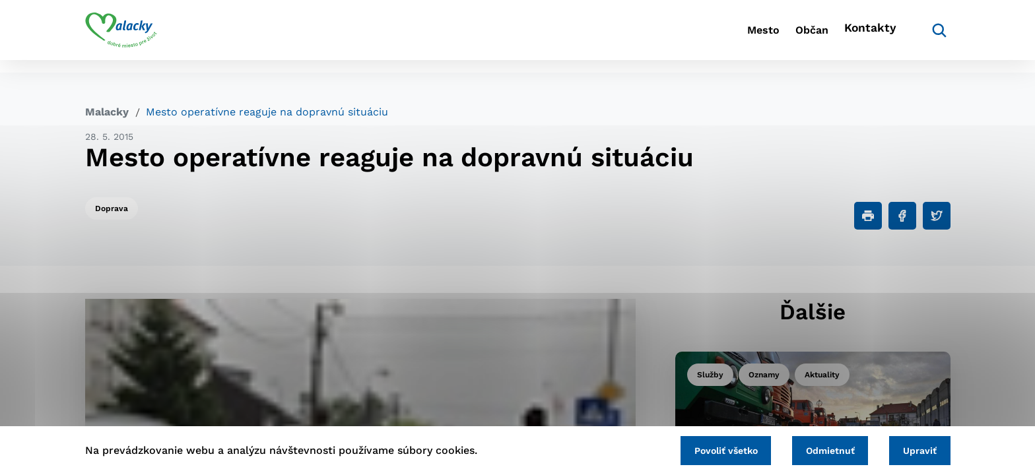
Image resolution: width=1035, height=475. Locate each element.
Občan (794, 36)
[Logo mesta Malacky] (121, 36)
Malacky (107, 112)
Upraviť (915, 448)
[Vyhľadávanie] (930, 36)
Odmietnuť (815, 448)
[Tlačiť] (868, 216)
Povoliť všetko (701, 448)
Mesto (728, 36)
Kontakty (867, 36)
